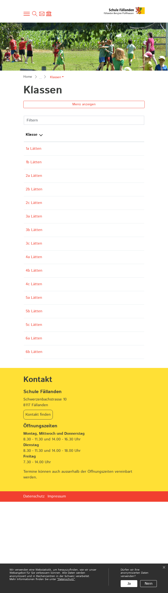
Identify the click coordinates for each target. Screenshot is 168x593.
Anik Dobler (56, 302)
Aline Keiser (56, 264)
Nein (149, 583)
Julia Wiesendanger (62, 187)
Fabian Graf (56, 360)
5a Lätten (34, 360)
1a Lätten (33, 148)
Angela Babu (57, 206)
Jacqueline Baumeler (63, 341)
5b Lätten (34, 379)
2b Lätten (34, 206)
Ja (129, 583)
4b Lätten (34, 322)
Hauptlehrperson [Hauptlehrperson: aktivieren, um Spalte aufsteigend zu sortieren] (60, 134)
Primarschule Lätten (121, 151)
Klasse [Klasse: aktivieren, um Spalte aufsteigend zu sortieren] (31, 134)
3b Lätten (34, 264)
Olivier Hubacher (60, 379)
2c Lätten (34, 225)
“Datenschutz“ (66, 579)
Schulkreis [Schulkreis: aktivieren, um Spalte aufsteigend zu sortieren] (119, 134)
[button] (57, 77)
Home (27, 76)
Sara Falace (56, 245)
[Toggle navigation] (26, 13)
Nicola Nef (55, 437)
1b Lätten (34, 168)
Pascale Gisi (56, 225)
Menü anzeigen (84, 104)
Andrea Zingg (58, 418)
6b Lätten (34, 437)
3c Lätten (34, 283)
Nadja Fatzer (57, 322)
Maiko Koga (56, 168)
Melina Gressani (59, 399)
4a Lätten (34, 302)
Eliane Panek (80, 225)
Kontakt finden (38, 506)
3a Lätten (34, 245)
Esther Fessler (81, 245)
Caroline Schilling (61, 283)
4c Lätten (34, 341)
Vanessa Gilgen (59, 148)
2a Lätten (34, 187)
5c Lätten (34, 399)
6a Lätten (34, 418)
